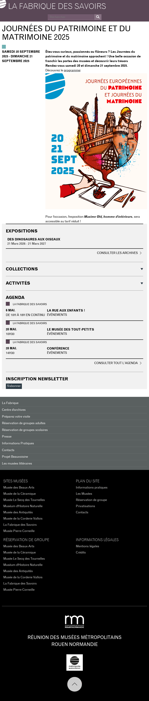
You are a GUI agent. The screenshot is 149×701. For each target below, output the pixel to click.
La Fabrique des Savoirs (20, 524)
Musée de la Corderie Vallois (22, 518)
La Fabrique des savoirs (57, 6)
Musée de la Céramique (19, 493)
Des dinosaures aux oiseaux (33, 239)
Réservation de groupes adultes (23, 423)
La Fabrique (10, 403)
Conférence (58, 348)
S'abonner (14, 386)
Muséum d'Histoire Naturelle (22, 506)
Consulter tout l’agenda (116, 363)
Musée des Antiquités (18, 512)
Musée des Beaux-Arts (18, 487)
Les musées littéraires (17, 463)
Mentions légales (87, 546)
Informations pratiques (91, 487)
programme (72, 70)
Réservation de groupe (91, 500)
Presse (6, 436)
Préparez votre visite (16, 416)
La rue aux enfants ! (66, 310)
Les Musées (84, 493)
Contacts (8, 450)
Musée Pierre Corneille (19, 531)
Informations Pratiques (18, 443)
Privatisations (85, 506)
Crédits (81, 552)
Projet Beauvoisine (15, 456)
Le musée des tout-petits (70, 329)
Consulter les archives (117, 253)
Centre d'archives (14, 409)
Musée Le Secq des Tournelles (24, 500)
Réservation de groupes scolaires (25, 430)
